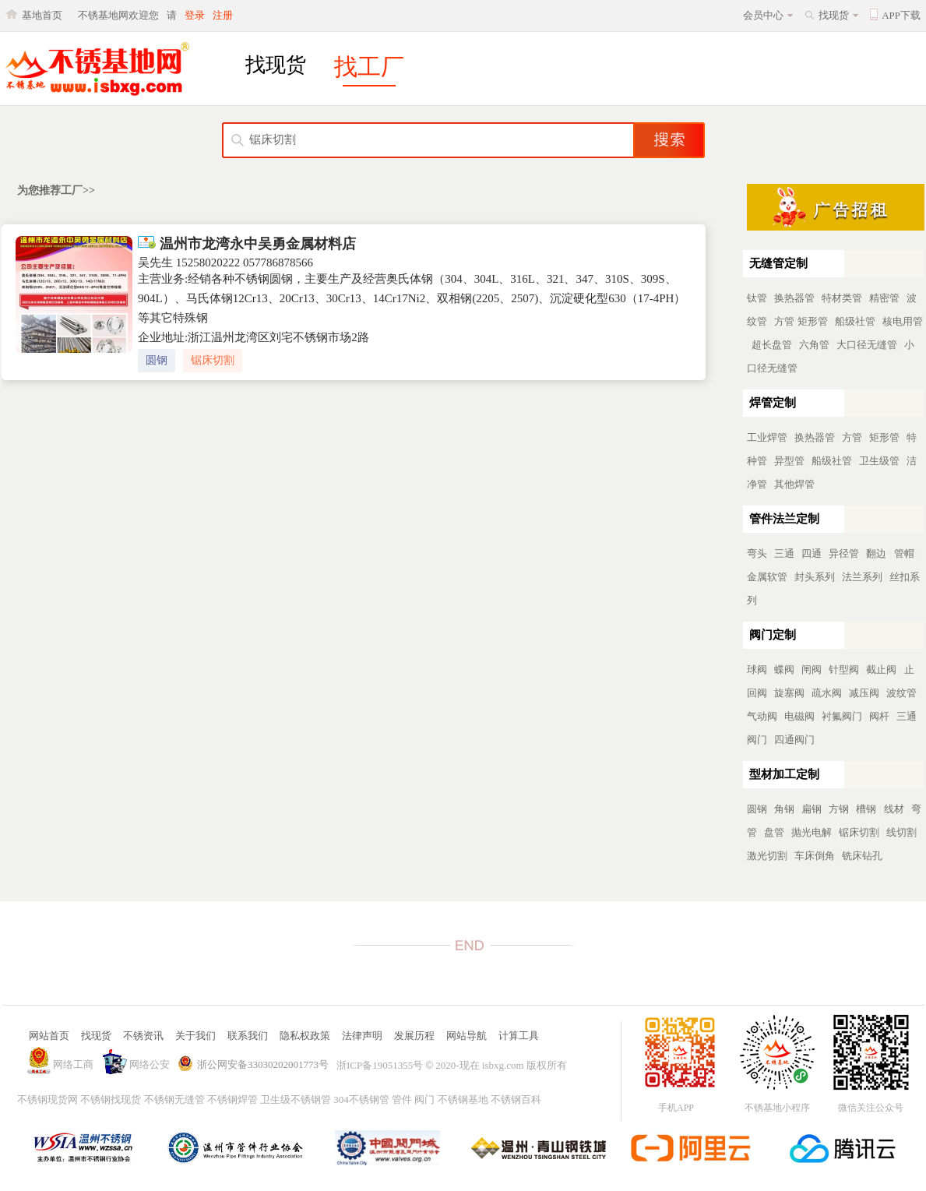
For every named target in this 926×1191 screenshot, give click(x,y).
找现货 (834, 15)
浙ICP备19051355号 (379, 1065)
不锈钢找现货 (110, 1099)
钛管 (757, 298)
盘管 (774, 832)
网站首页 (49, 1035)
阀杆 (879, 716)
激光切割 (767, 856)
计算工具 (518, 1035)
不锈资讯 (143, 1035)
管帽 (904, 553)
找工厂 (369, 66)
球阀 (757, 669)
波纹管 (901, 693)
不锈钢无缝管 (174, 1099)
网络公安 (149, 1064)
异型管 (789, 461)
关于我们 (195, 1035)
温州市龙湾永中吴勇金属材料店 (247, 244)
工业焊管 (767, 437)
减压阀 (864, 693)
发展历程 (414, 1035)
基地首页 (42, 15)
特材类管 (842, 298)
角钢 (784, 809)
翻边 (876, 553)
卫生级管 (879, 461)
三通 (784, 553)
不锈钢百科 (516, 1099)
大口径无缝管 (866, 345)
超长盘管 (772, 345)
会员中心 (763, 15)
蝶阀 (784, 669)
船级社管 (855, 321)
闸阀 (811, 669)
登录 (195, 15)
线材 (894, 809)
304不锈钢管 (361, 1099)
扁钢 (811, 809)
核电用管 (902, 321)
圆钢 (156, 360)
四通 (811, 553)
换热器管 (794, 298)
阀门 (424, 1099)
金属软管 (767, 577)
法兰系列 (862, 577)
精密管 (884, 298)
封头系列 (814, 577)
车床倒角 (814, 856)
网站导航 (466, 1035)
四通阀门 (794, 739)
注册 (223, 15)
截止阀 (881, 669)
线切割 (901, 832)
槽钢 (866, 809)
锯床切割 (212, 360)
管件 (402, 1099)
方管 (784, 321)
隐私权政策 (305, 1035)
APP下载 (901, 15)
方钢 (839, 809)
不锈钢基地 (463, 1099)
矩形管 (812, 321)
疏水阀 (827, 693)
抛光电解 (811, 832)
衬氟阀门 (842, 716)
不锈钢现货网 (47, 1099)
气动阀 (762, 716)
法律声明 (362, 1035)
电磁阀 (799, 716)
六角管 (814, 345)
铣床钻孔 (862, 856)
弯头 (757, 553)
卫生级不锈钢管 (295, 1099)
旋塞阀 (789, 693)
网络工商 (73, 1064)
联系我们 (247, 1035)
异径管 (844, 553)
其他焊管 (794, 484)
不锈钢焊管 (232, 1099)
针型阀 (844, 669)
